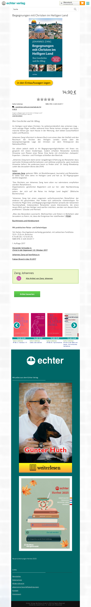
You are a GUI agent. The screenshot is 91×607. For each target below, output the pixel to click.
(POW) (68, 216)
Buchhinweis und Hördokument (25, 220)
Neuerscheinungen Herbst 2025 (24, 559)
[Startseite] (13, 3)
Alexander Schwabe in (22, 248)
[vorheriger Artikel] (17, 325)
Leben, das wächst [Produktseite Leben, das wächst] (36, 342)
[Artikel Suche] (43, 9)
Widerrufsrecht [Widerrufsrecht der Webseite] (18, 583)
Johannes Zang (18, 173)
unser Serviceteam (17, 115)
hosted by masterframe (37, 605)
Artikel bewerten (27, 294)
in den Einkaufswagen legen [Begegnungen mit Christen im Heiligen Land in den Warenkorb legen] (33, 82)
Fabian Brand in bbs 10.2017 (24, 259)
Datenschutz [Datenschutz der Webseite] (17, 580)
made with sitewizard (55, 605)
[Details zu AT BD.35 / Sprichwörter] (55, 325)
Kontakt (15, 591)
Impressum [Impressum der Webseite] (16, 594)
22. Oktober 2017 (30, 250)
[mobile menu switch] (88, 2)
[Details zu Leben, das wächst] (38, 325)
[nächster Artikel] (74, 325)
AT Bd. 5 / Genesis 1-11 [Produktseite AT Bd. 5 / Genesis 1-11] (20, 342)
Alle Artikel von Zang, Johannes (39, 278)
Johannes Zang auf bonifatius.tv (26, 254)
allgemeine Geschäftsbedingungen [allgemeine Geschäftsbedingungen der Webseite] (25, 587)
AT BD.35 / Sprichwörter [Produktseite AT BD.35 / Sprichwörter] (54, 342)
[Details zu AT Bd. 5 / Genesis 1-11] (21, 325)
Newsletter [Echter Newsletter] (16, 576)
